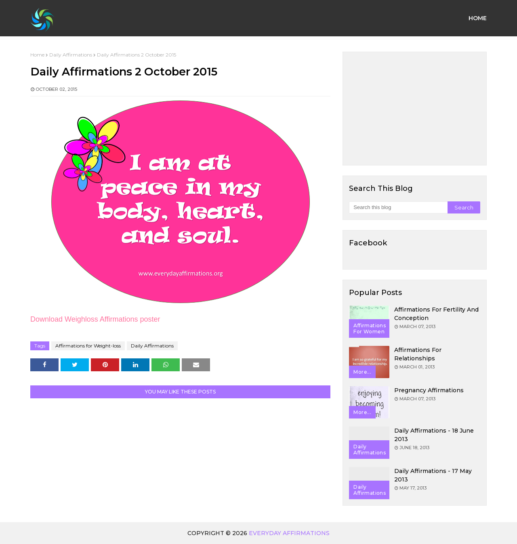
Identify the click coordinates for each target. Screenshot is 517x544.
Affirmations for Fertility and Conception (436, 314)
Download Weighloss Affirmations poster (95, 319)
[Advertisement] (414, 108)
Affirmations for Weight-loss (88, 346)
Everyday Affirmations (289, 533)
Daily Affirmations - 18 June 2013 (434, 435)
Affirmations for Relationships (417, 354)
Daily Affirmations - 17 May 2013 (433, 475)
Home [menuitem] (478, 18)
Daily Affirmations (70, 55)
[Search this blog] (398, 207)
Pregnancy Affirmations (429, 390)
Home (37, 55)
